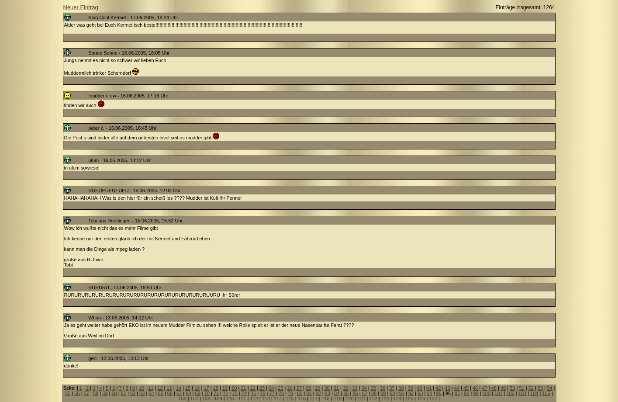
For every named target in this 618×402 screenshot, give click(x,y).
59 (104, 393)
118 (325, 398)
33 (354, 388)
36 (382, 388)
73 (234, 393)
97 (457, 393)
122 (373, 398)
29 (317, 388)
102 (510, 393)
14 (178, 388)
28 (308, 388)
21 (243, 388)
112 (254, 398)
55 (67, 393)
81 (308, 393)
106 (182, 398)
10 (141, 388)
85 (346, 393)
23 (262, 388)
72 (225, 393)
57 (86, 393)
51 (521, 388)
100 (486, 393)
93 (420, 393)
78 (281, 393)
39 (410, 388)
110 (230, 398)
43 (447, 388)
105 (546, 393)
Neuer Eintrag (80, 7)
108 (206, 398)
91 (401, 393)
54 (549, 388)
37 (391, 388)
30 (326, 388)
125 (409, 398)
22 (252, 388)
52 (531, 388)
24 (271, 388)
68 (188, 393)
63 (142, 393)
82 (318, 393)
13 (169, 388)
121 (361, 398)
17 (206, 388)
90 (392, 393)
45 (466, 388)
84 (336, 393)
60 (114, 393)
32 (345, 388)
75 (253, 393)
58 (95, 393)
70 (207, 393)
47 (484, 388)
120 (349, 398)
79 (290, 393)
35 (373, 388)
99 (476, 393)
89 (383, 393)
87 (364, 393)
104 (534, 393)
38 (401, 388)
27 (299, 388)
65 (160, 393)
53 (540, 388)
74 (244, 393)
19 (225, 388)
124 (397, 398)
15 (187, 388)
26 (290, 388)
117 (314, 398)
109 (218, 398)
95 (439, 393)
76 (262, 393)
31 (336, 388)
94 (429, 393)
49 (503, 388)
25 (280, 388)
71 (216, 393)
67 (179, 393)
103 (522, 393)
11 (150, 388)
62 (132, 393)
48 (494, 388)
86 (355, 393)
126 (421, 398)
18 (215, 388)
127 (433, 398)
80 (299, 393)
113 (266, 398)
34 (363, 388)
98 (466, 393)
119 (338, 398)
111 (242, 398)
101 (498, 393)
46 (475, 388)
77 (271, 393)
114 (278, 398)
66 (170, 393)
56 (76, 393)
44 (456, 388)
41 (429, 388)
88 (373, 393)
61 (123, 393)
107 (194, 398)
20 (234, 388)
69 (197, 393)
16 (197, 388)
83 (327, 393)
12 (159, 388)
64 (151, 393)
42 (438, 388)
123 (385, 398)
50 (512, 388)
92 (411, 393)
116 (302, 398)
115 (289, 398)
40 (419, 388)
